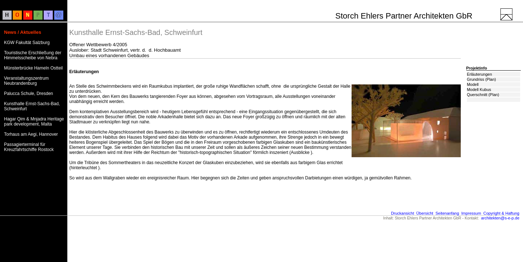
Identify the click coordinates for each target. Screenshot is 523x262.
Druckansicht (402, 213)
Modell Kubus (479, 89)
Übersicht (424, 213)
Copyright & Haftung (501, 213)
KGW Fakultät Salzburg (26, 42)
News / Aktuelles (22, 32)
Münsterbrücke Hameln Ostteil (33, 68)
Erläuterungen (479, 74)
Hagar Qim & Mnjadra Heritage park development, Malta (34, 121)
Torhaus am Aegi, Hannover (31, 134)
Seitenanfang (447, 213)
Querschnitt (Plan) (483, 94)
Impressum (471, 213)
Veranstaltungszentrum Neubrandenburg (26, 81)
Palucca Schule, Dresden (28, 93)
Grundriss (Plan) (481, 79)
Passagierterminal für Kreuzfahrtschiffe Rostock (29, 147)
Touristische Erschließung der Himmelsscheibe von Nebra (32, 55)
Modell (473, 84)
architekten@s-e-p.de (500, 218)
